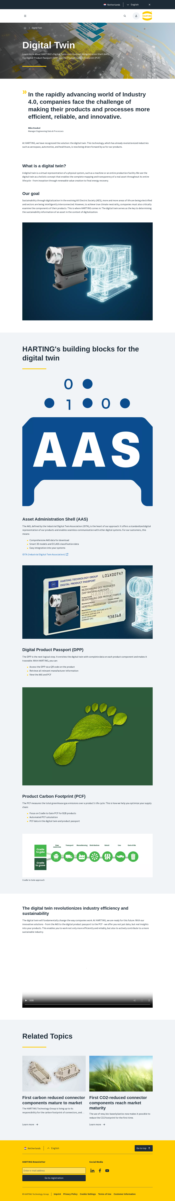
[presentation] (132, 5)
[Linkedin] (92, 1171)
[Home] (25, 28)
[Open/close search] (125, 16)
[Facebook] (100, 1171)
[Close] (149, 5)
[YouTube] (107, 1171)
